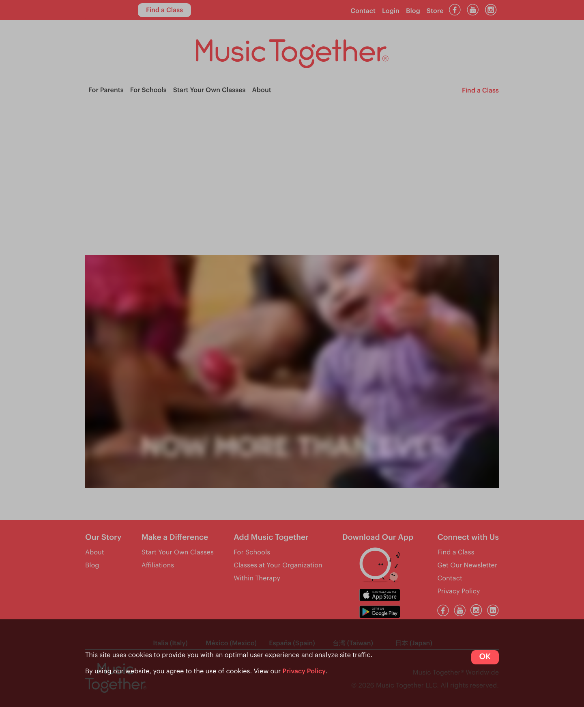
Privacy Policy (304, 671)
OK (485, 657)
